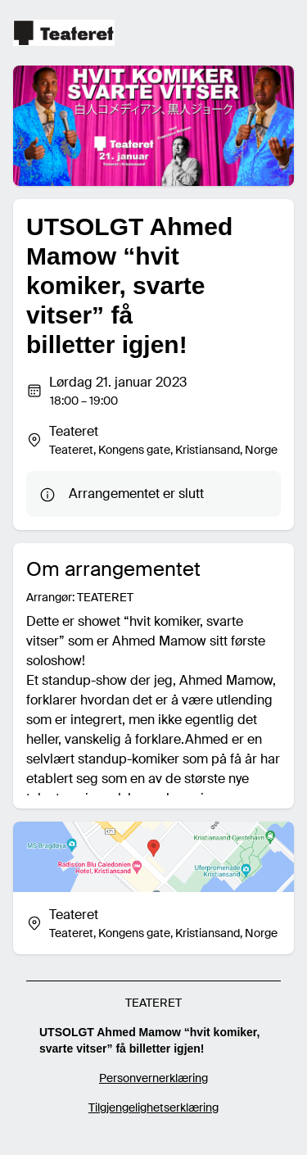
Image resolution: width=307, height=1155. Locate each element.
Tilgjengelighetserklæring (153, 1107)
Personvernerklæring (153, 1078)
